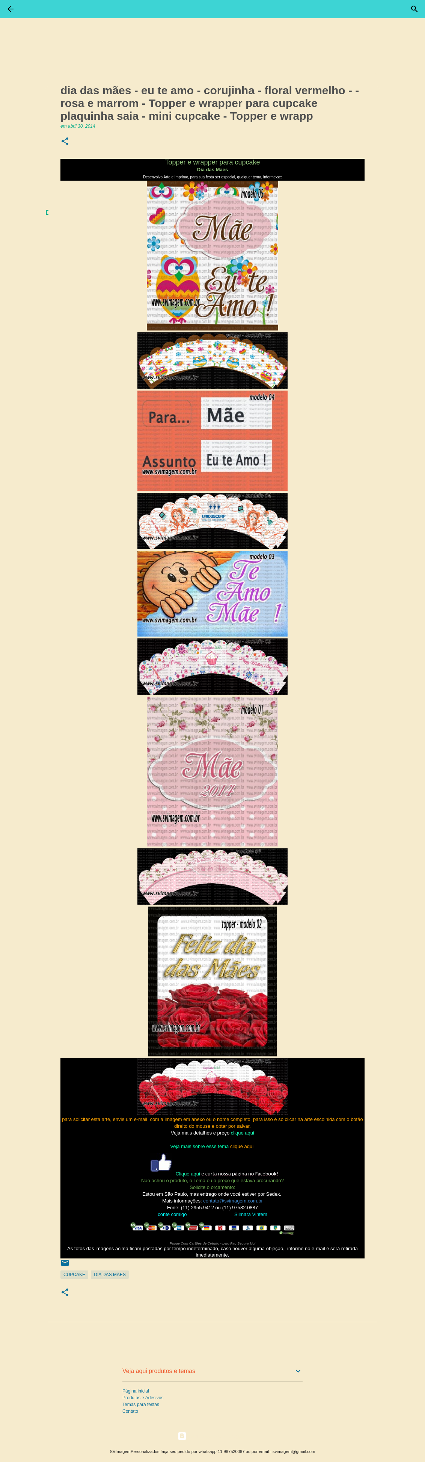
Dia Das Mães (110, 1274)
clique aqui (242, 1133)
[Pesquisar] (414, 9)
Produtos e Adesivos (142, 1397)
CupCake (74, 1274)
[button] (64, 142)
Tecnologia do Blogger (213, 1436)
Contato (130, 1411)
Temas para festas (140, 1404)
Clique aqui (188, 1174)
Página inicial (135, 1391)
